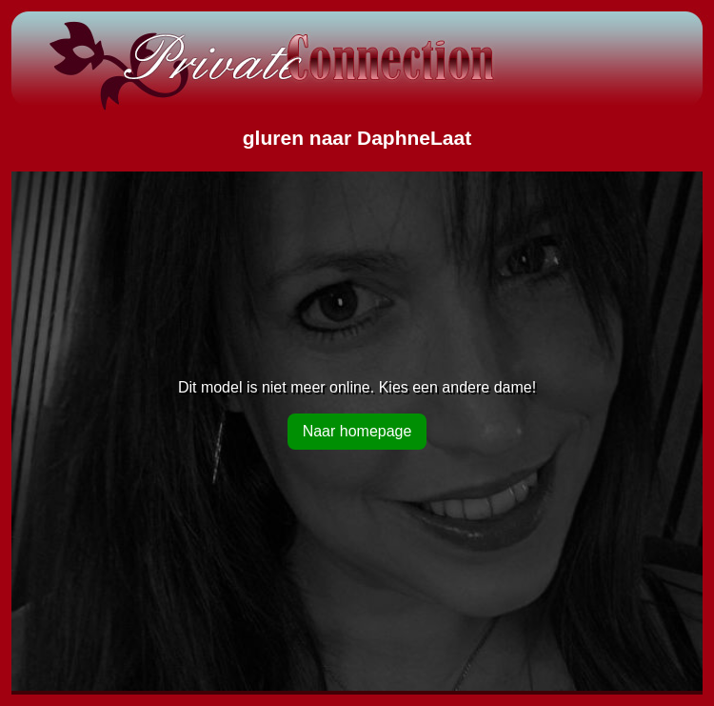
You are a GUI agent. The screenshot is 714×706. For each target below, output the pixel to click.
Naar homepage (357, 431)
